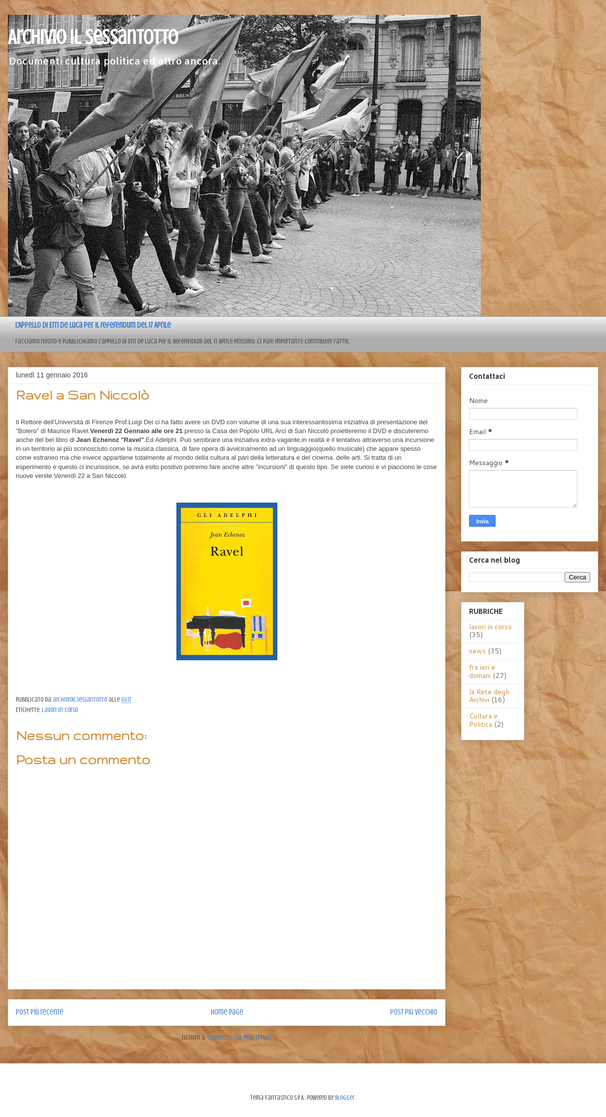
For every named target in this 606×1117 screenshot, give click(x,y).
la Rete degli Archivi (489, 696)
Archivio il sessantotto (93, 37)
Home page (227, 1012)
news (477, 651)
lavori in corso (60, 709)
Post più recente (40, 1012)
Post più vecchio (414, 1012)
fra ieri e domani (482, 671)
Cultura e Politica (483, 720)
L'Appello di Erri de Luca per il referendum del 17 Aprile (93, 325)
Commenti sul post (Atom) (239, 1037)
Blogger (345, 1097)
